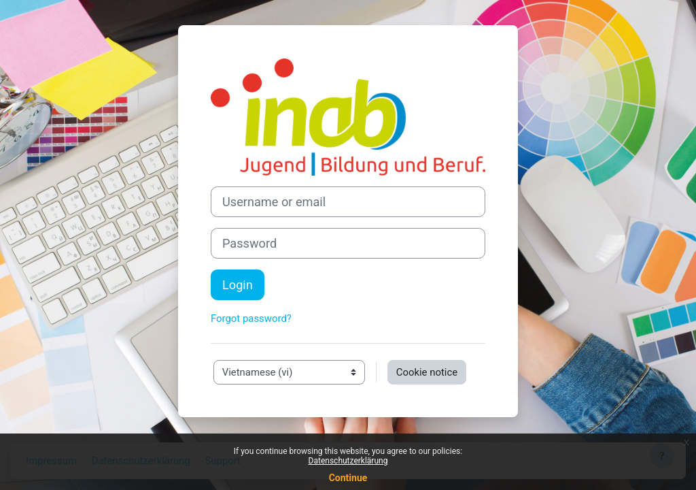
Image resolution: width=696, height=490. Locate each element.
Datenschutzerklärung (348, 461)
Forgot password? (251, 318)
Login (237, 285)
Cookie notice (426, 372)
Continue (348, 477)
